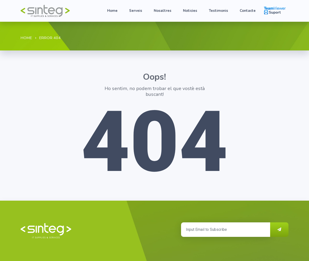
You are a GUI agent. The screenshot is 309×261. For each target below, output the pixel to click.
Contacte (248, 10)
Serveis (135, 10)
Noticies (190, 10)
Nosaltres (162, 10)
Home (112, 10)
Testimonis (218, 10)
